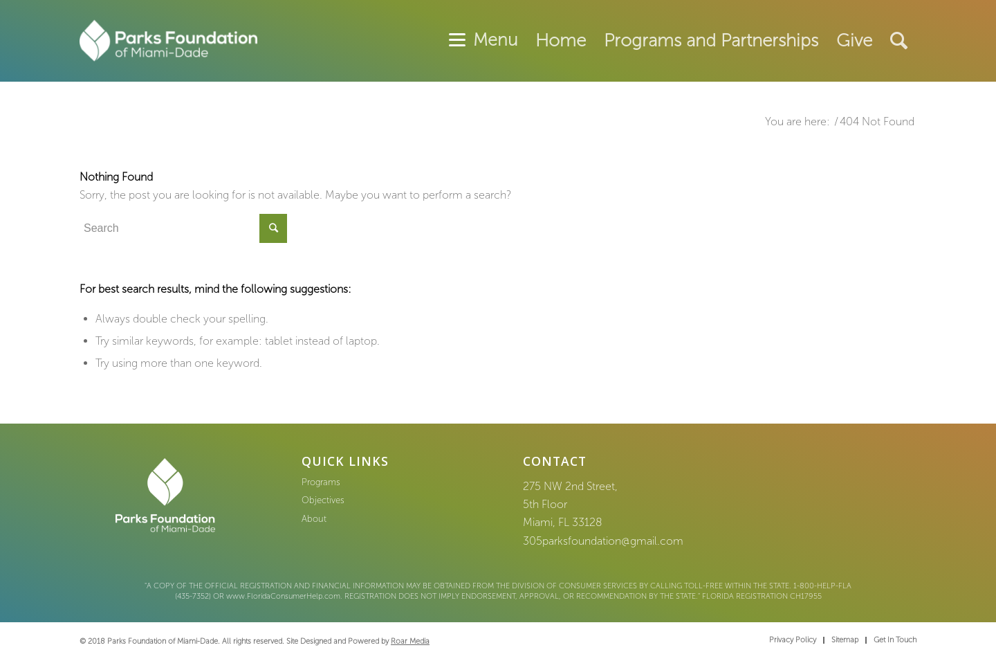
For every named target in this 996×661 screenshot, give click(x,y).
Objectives (323, 500)
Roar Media (410, 641)
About (314, 519)
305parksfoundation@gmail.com (603, 540)
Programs (321, 482)
